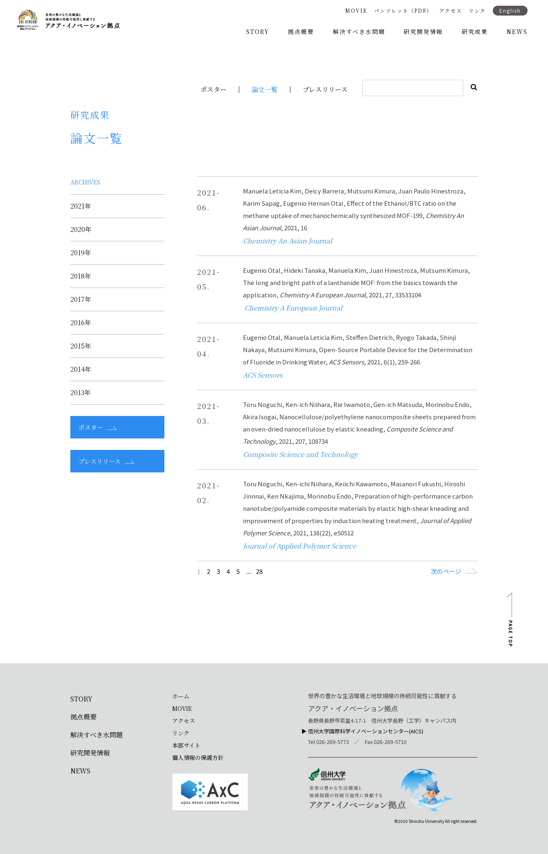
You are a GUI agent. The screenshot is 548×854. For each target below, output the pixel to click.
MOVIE (356, 10)
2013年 (80, 392)
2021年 (80, 206)
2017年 (80, 299)
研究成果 (475, 31)
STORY (257, 31)
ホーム (180, 696)
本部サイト (186, 745)
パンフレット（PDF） (403, 10)
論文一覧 (265, 89)
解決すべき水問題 (359, 31)
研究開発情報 (423, 31)
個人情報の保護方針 (198, 757)
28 (259, 571)
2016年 (80, 322)
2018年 (80, 276)
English (510, 10)
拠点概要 (301, 31)
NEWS (517, 31)
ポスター (213, 89)
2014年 (80, 369)
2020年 (81, 229)
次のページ (446, 571)
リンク (477, 10)
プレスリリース (325, 89)
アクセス (450, 10)
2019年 (80, 252)
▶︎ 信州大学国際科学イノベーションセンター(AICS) (362, 731)
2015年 (80, 346)
